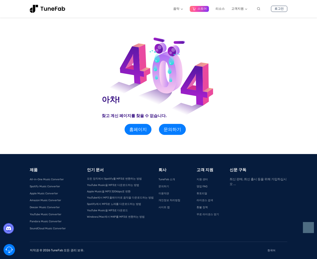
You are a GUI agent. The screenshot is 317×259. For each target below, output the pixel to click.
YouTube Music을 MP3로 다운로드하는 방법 (113, 185)
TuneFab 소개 (166, 179)
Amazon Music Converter (45, 200)
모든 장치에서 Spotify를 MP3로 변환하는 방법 (114, 178)
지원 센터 (202, 179)
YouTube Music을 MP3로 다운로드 (107, 210)
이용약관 (163, 193)
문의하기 (172, 129)
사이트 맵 (164, 207)
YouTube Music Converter (45, 214)
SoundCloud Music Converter (48, 228)
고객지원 (239, 9)
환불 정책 (202, 207)
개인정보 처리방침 (169, 200)
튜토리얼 (202, 193)
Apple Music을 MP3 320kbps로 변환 (109, 191)
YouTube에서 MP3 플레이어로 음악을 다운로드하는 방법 (120, 197)
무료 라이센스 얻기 (208, 214)
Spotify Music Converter (45, 186)
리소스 (220, 9)
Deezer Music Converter (45, 207)
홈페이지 (138, 129)
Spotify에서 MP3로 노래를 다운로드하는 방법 (114, 204)
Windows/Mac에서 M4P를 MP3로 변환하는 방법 (116, 216)
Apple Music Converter (44, 193)
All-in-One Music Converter (47, 179)
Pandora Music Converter (46, 221)
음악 (178, 9)
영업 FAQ (202, 186)
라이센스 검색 (205, 200)
